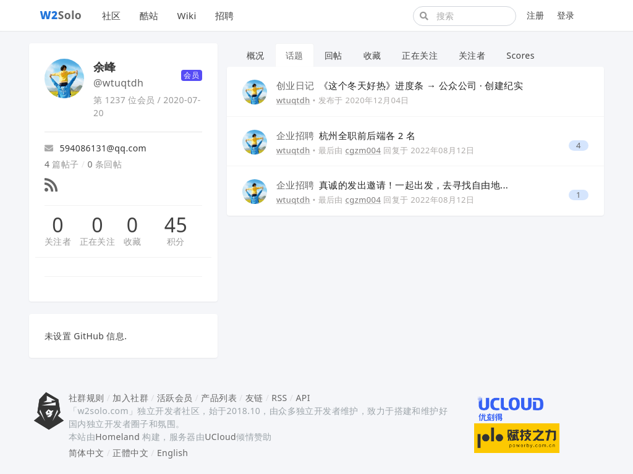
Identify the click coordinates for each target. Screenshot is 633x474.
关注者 (58, 241)
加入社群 (130, 398)
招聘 (224, 15)
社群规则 (86, 398)
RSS (279, 398)
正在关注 (98, 241)
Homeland (117, 436)
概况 (256, 55)
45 (175, 225)
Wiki (186, 15)
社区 (111, 15)
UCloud (220, 436)
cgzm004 (363, 150)
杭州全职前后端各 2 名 (345, 135)
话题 (295, 55)
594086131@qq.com (96, 148)
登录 (566, 15)
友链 (254, 398)
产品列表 (219, 398)
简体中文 (86, 453)
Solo (61, 14)
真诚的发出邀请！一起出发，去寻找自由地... (392, 185)
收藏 (133, 241)
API (302, 398)
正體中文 (130, 453)
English (173, 453)
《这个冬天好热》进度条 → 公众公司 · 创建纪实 (399, 85)
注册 (536, 15)
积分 (176, 241)
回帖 (333, 55)
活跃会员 (175, 398)
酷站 (149, 15)
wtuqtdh (293, 100)
